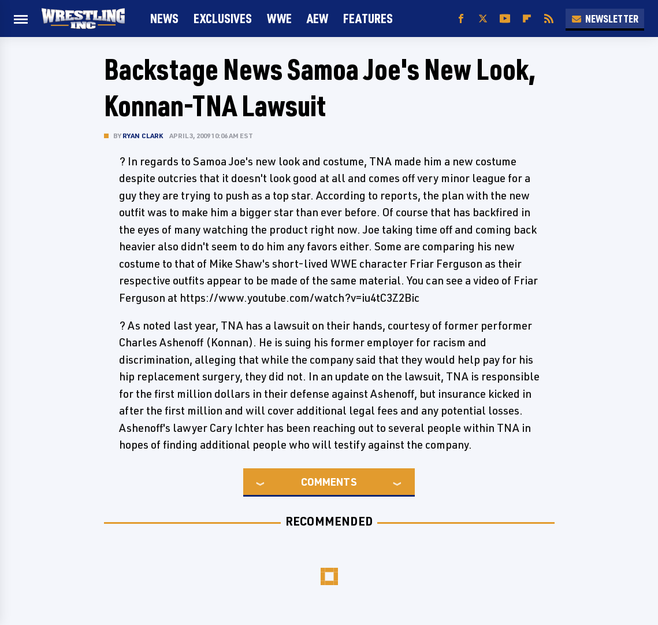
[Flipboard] (527, 19)
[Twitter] (483, 19)
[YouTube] (505, 19)
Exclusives (223, 18)
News (164, 18)
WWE (279, 18)
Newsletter (604, 18)
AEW (317, 18)
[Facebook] (461, 19)
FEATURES (368, 18)
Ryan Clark (142, 135)
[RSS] (549, 19)
